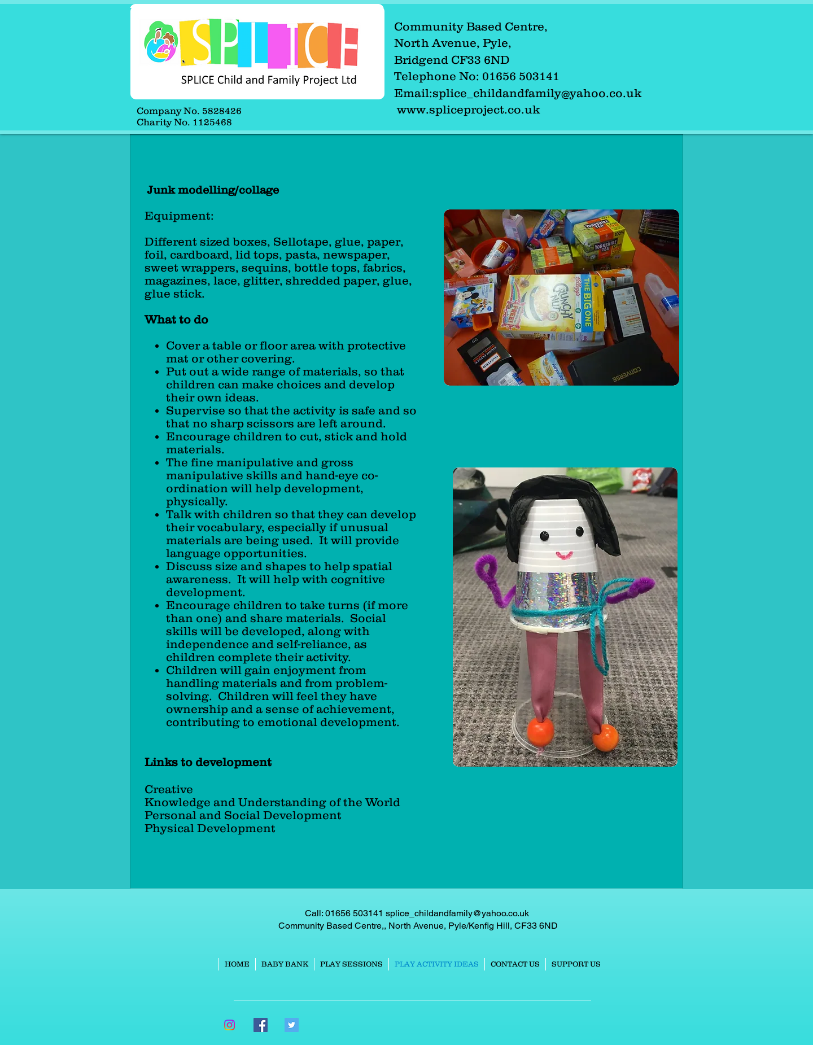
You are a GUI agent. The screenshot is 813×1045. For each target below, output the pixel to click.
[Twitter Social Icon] (292, 1025)
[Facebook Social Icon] (260, 1025)
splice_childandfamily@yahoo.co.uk (536, 92)
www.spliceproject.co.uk (468, 109)
